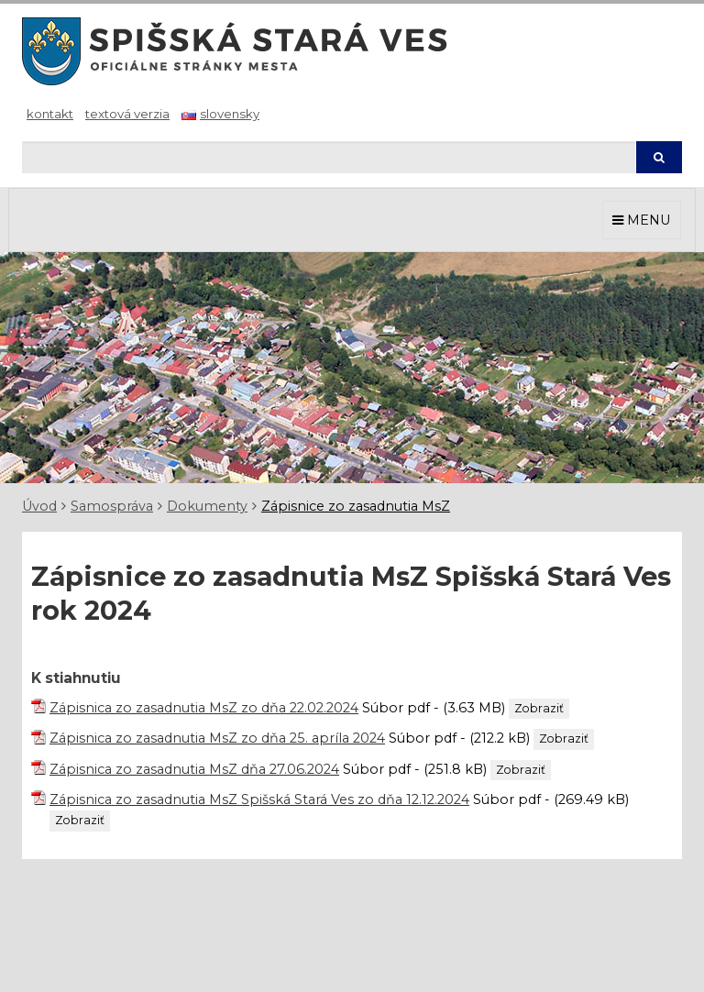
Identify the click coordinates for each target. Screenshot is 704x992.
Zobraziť (539, 708)
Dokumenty (207, 506)
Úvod (39, 506)
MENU (641, 220)
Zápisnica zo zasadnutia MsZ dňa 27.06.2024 (194, 769)
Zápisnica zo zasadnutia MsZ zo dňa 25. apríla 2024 (217, 738)
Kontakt (50, 113)
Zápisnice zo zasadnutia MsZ (355, 506)
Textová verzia (127, 113)
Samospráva (112, 506)
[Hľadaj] (328, 157)
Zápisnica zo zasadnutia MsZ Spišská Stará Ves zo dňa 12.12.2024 (259, 799)
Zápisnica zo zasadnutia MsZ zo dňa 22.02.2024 (204, 708)
